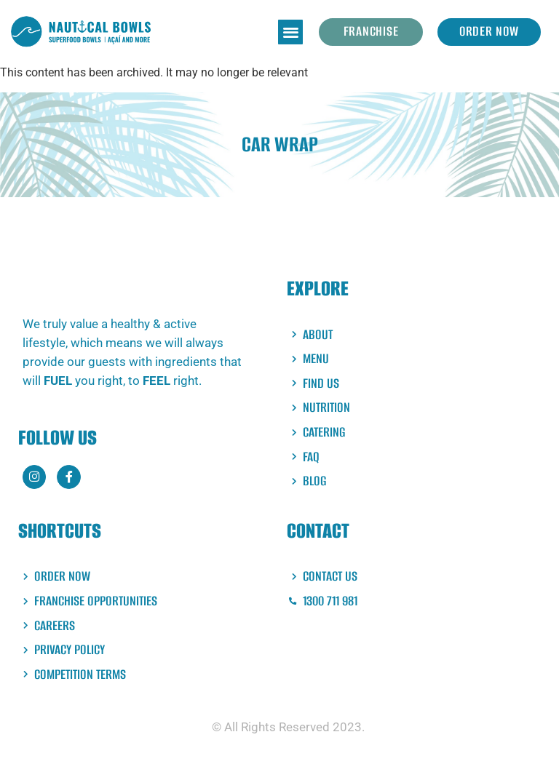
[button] (290, 32)
